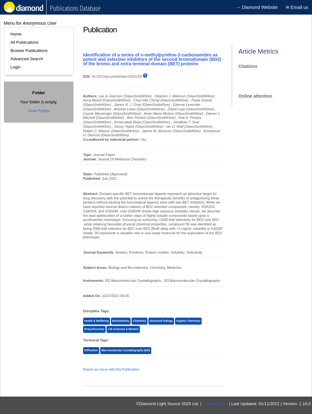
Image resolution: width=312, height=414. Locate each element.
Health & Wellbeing (96, 320)
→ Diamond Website (257, 7)
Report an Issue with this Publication (111, 369)
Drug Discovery (94, 329)
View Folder (38, 110)
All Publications (24, 42)
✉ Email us (297, 7)
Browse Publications (29, 50)
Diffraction (91, 350)
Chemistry (139, 320)
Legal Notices (215, 403)
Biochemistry (120, 320)
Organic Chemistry (188, 320)
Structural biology (161, 320)
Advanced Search (26, 58)
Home (16, 34)
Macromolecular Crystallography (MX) (125, 350)
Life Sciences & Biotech (123, 329)
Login (15, 67)
